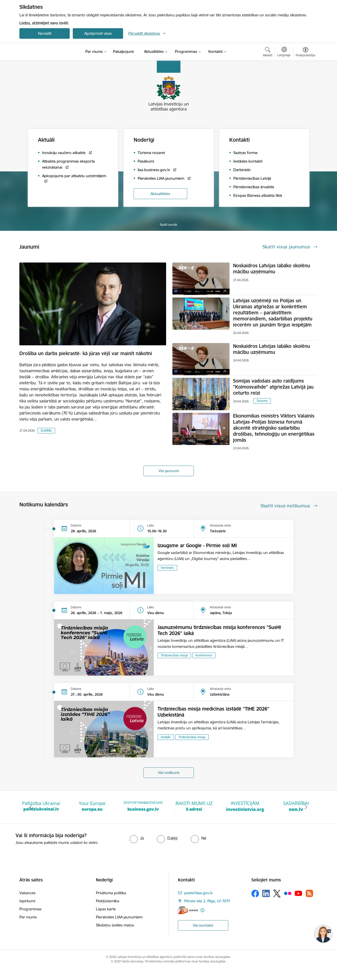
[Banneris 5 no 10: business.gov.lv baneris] (194, 806)
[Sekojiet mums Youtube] (298, 893)
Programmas (30, 909)
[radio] (137, 838)
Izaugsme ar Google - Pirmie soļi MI (197, 545)
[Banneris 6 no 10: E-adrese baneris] (245, 806)
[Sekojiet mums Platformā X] (277, 893)
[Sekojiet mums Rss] (309, 893)
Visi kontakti (203, 925)
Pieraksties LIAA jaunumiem (119, 917)
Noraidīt (44, 33)
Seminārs (167, 568)
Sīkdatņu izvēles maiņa (115, 925)
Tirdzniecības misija (174, 655)
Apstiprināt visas (98, 33)
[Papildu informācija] (202, 910)
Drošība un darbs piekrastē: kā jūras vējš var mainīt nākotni (85, 353)
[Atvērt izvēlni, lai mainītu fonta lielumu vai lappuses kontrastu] (305, 53)
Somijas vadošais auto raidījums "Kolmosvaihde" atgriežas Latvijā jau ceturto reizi (273, 387)
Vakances (27, 892)
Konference (204, 655)
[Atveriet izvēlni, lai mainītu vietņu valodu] (284, 52)
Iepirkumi (27, 901)
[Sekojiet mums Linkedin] (266, 893)
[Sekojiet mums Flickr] (287, 893)
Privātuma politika (111, 892)
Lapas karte (106, 909)
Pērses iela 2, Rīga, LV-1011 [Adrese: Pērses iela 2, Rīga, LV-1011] (207, 901)
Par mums (28, 917)
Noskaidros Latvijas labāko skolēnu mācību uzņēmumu (271, 269)
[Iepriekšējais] (31, 807)
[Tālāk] (306, 807)
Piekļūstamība (107, 901)
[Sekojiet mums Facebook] (255, 893)
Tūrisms (262, 401)
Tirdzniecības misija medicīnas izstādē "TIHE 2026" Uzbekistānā (213, 712)
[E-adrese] (188, 910)
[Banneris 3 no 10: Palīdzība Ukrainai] (92, 806)
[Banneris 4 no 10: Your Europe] (143, 806)
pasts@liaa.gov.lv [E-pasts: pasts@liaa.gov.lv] (198, 892)
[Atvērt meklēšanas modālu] (267, 53)
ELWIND (46, 430)
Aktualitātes (160, 193)
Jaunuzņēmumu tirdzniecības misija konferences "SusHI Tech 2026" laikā (219, 630)
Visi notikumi (168, 772)
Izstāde (166, 737)
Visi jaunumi (169, 470)
